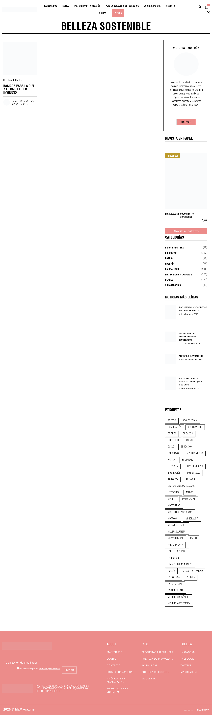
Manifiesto (115, 652)
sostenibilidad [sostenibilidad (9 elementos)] (176, 590)
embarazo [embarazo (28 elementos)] (173, 453)
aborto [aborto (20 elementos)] (172, 421)
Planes (102, 13)
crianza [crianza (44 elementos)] (172, 434)
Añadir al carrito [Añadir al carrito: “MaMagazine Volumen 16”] (186, 231)
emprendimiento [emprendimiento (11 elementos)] (194, 453)
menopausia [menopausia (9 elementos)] (192, 519)
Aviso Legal (150, 665)
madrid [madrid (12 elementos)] (171, 499)
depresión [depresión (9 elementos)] (173, 440)
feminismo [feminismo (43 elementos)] (187, 460)
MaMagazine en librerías (118, 690)
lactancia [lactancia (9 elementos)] (190, 479)
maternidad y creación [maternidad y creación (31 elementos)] (180, 512)
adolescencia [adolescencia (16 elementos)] (190, 421)
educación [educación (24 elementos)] (186, 447)
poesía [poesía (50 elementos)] (171, 571)
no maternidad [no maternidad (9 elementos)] (176, 538)
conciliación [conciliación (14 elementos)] (174, 427)
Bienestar (170, 5)
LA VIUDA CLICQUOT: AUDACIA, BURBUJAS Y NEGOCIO (191, 381)
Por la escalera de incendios (122, 5)
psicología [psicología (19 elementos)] (174, 577)
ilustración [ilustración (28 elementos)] (174, 473)
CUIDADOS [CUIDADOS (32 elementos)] (188, 434)
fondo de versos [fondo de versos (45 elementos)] (194, 466)
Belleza (7, 80)
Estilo (65, 5)
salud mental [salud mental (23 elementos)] (175, 584)
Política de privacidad (157, 658)
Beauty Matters (174, 247)
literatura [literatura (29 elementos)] (173, 493)
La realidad (50, 5)
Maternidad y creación (87, 5)
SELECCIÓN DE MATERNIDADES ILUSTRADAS (187, 336)
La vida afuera (152, 5)
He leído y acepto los (38, 668)
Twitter (186, 665)
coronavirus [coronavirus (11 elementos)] (195, 427)
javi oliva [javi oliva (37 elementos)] (173, 479)
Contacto (114, 665)
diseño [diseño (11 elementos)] (189, 440)
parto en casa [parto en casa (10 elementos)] (175, 545)
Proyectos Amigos (120, 671)
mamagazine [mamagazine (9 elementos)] (188, 499)
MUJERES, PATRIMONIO (191, 356)
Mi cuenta (149, 678)
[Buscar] (200, 7)
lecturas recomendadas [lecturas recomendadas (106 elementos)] (181, 486)
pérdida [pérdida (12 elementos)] (190, 577)
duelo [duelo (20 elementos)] (171, 447)
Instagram (188, 652)
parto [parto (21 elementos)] (193, 538)
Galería (169, 263)
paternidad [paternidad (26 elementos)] (174, 558)
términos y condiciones (49, 668)
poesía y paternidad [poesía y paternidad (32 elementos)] (192, 571)
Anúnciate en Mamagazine (116, 680)
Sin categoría (173, 285)
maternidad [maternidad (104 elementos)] (174, 506)
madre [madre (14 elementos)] (189, 493)
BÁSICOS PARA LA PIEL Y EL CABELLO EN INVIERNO (19, 89)
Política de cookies (155, 671)
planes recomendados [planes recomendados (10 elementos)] (180, 564)
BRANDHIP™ (203, 710)
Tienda (118, 13)
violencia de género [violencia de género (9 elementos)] (178, 597)
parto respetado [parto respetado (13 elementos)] (177, 551)
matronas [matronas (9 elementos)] (173, 519)
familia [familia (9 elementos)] (171, 460)
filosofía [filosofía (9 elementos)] (173, 466)
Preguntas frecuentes (157, 652)
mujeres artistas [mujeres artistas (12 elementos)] (177, 532)
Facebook (187, 658)
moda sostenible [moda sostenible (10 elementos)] (177, 525)
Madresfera (189, 671)
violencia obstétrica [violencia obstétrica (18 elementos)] (179, 604)
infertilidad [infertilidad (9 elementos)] (193, 473)
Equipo (112, 658)
